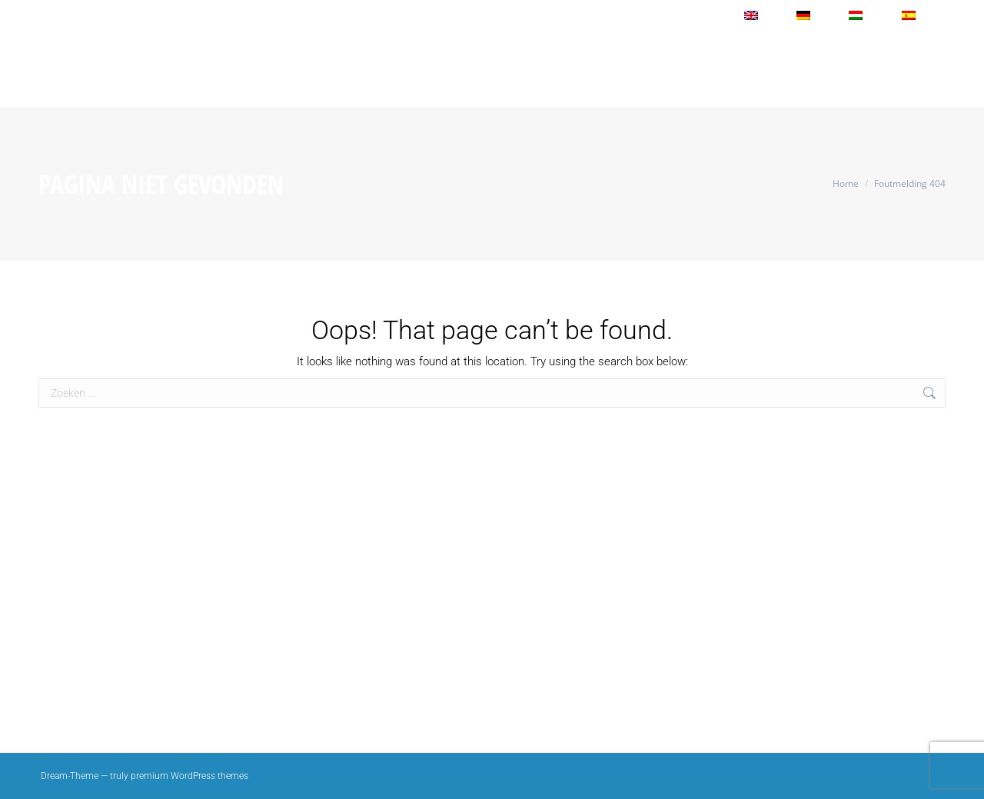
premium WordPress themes (189, 776)
